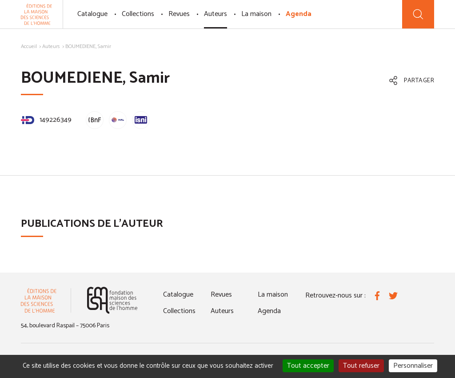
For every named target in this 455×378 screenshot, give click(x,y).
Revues (179, 14)
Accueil (29, 46)
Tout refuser (361, 366)
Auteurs (215, 14)
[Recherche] (418, 14)
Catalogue (92, 14)
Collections (138, 14)
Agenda (298, 14)
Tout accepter (308, 366)
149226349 (46, 120)
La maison (256, 14)
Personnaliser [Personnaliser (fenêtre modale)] (413, 366)
